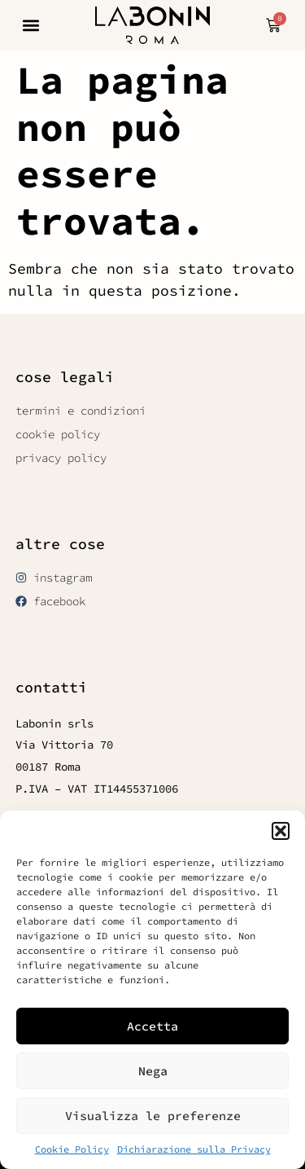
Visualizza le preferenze (153, 1115)
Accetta (152, 1026)
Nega (153, 1071)
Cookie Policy (72, 1149)
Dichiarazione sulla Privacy (194, 1149)
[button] (280, 831)
